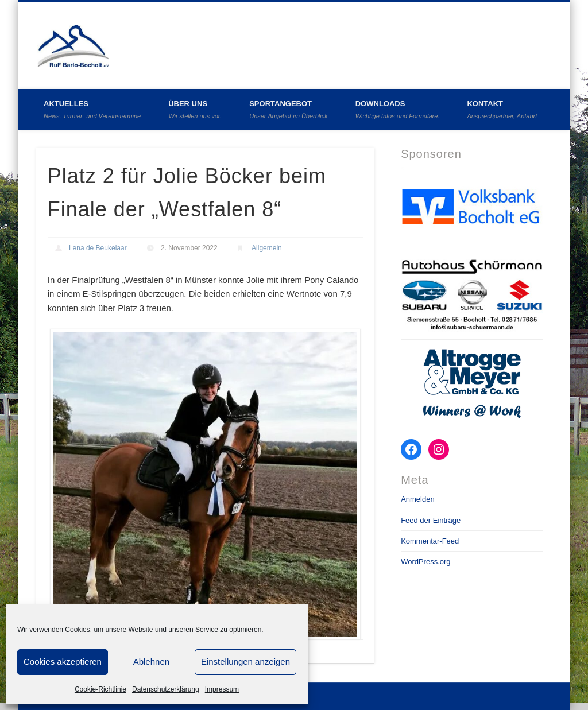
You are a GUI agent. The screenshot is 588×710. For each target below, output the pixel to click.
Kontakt (502, 109)
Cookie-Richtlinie (100, 689)
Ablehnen (151, 661)
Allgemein (267, 248)
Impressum (222, 689)
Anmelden (418, 499)
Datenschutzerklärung (165, 689)
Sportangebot (288, 109)
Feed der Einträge (431, 520)
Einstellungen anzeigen (245, 661)
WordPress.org (425, 561)
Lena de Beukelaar (98, 248)
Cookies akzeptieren (63, 661)
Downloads (397, 109)
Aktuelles (92, 109)
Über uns (195, 109)
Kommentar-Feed (430, 541)
